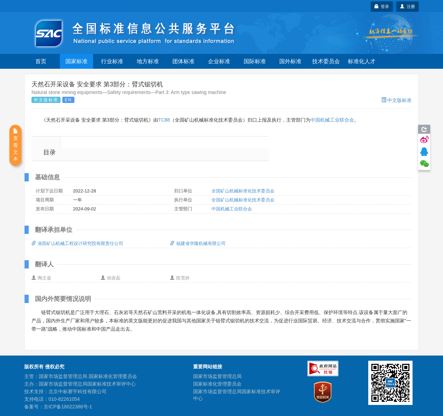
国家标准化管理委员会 (217, 384)
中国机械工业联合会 (332, 120)
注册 (407, 6)
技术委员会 (326, 61)
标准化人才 (362, 61)
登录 (381, 6)
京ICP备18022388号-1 (68, 406)
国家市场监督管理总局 (217, 376)
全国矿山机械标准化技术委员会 (242, 190)
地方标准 (148, 61)
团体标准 (183, 61)
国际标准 (255, 61)
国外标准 (290, 61)
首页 (40, 61)
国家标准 (76, 61)
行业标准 (112, 61)
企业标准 (219, 61)
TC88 (164, 120)
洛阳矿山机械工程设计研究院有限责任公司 (77, 243)
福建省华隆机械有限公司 (198, 243)
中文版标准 (396, 100)
